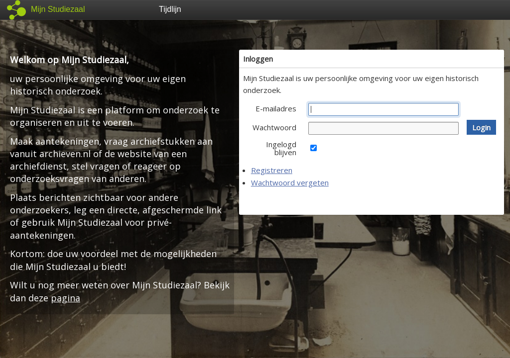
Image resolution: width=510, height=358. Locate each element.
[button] (481, 127)
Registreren (271, 170)
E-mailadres (275, 108)
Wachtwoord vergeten (290, 182)
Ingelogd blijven (281, 148)
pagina (65, 298)
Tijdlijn (170, 9)
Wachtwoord (274, 127)
